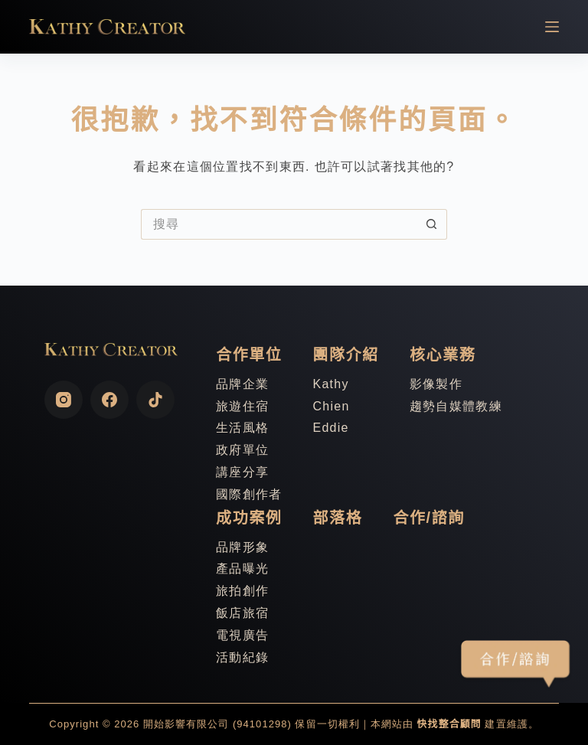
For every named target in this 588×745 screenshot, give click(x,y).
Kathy (330, 383)
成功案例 (249, 517)
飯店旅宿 (242, 612)
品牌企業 (242, 383)
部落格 (337, 517)
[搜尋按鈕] (431, 224)
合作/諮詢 (429, 517)
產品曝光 (242, 568)
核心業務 (442, 354)
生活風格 (242, 427)
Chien (330, 406)
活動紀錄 (242, 657)
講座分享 (242, 472)
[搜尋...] (278, 224)
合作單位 (249, 354)
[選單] (552, 27)
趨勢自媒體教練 (456, 406)
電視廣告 (242, 635)
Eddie (330, 427)
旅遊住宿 (242, 406)
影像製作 (436, 383)
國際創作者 (249, 494)
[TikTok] (155, 400)
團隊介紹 (345, 354)
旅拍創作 (242, 590)
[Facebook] (109, 400)
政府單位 (242, 449)
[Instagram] (63, 400)
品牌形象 (242, 547)
